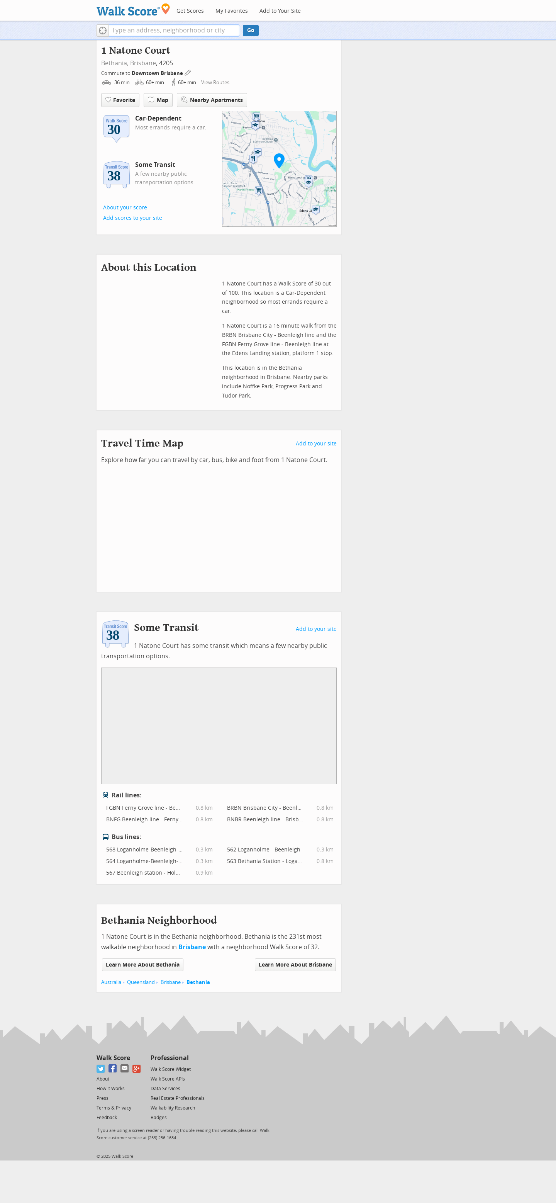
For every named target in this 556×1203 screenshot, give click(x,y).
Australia (111, 982)
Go (250, 30)
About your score (125, 207)
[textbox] (174, 30)
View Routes (215, 82)
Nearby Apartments (212, 100)
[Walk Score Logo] (133, 9)
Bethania (198, 982)
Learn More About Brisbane (295, 965)
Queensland (141, 982)
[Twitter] (101, 1068)
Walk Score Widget (171, 1069)
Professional (170, 1058)
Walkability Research (173, 1108)
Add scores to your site (132, 218)
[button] (102, 30)
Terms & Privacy (114, 1108)
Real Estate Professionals (178, 1098)
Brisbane (143, 63)
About (103, 1079)
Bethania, (115, 63)
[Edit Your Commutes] (188, 72)
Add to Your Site (280, 11)
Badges (159, 1117)
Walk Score (113, 1058)
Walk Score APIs (168, 1079)
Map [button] (158, 100)
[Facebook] (112, 1068)
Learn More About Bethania (143, 965)
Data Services (165, 1088)
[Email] (124, 1068)
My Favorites (231, 11)
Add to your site (316, 443)
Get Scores (190, 11)
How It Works (111, 1088)
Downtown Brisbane (158, 73)
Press (102, 1098)
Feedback (107, 1117)
